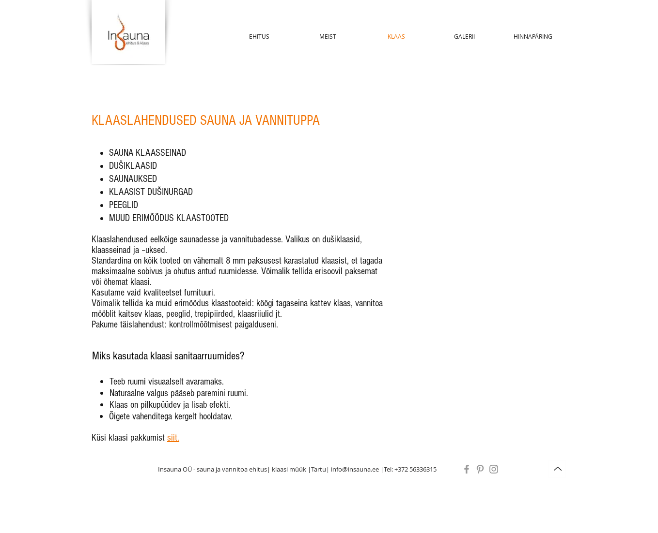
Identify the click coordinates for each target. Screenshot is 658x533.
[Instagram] (494, 469)
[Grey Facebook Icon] (466, 469)
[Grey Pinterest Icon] (480, 469)
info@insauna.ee (355, 469)
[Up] (557, 469)
